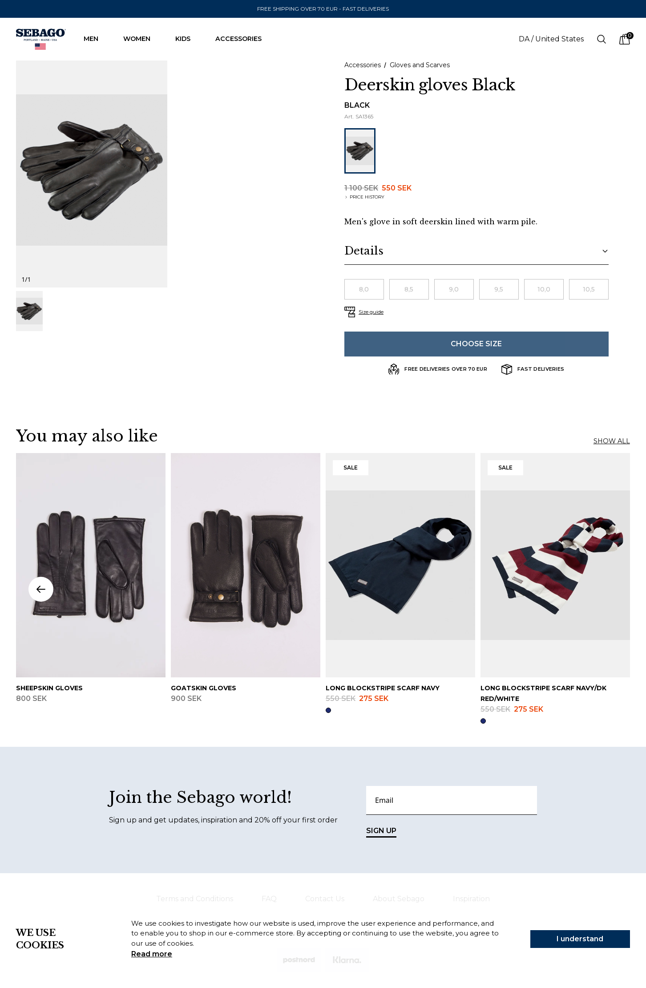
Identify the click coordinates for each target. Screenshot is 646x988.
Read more (151, 954)
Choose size (476, 344)
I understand (580, 939)
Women (141, 39)
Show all (612, 441)
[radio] (364, 289)
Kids (187, 39)
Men (95, 39)
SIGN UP (381, 832)
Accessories (243, 39)
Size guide (371, 312)
